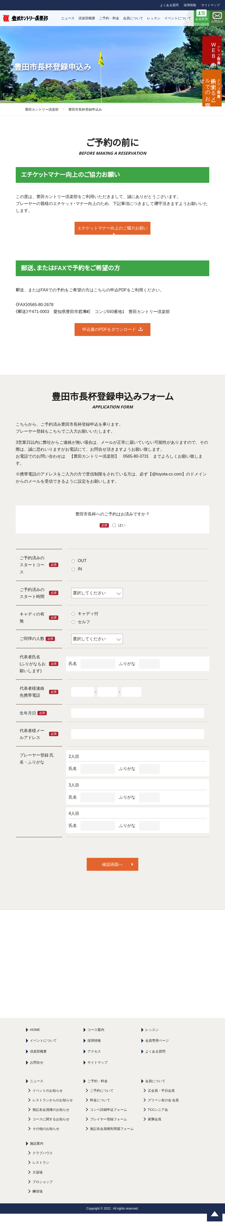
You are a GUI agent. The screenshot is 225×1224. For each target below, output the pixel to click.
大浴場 (38, 1183)
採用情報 (190, 5)
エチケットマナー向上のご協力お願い (109, 233)
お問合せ (36, 1073)
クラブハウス (43, 1163)
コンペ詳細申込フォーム (108, 1120)
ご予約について (102, 1101)
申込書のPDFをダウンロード (109, 340)
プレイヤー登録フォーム (108, 1129)
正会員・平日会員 (161, 1101)
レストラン (41, 1173)
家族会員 (154, 1129)
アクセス (94, 1062)
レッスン (152, 1040)
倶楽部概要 (38, 1062)
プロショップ (43, 1192)
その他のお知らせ (46, 1139)
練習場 (38, 1202)
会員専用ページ (157, 1051)
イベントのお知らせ (48, 1101)
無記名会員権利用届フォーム (112, 1139)
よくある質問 (169, 5)
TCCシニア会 (158, 1120)
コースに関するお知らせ (51, 1129)
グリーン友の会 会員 (163, 1110)
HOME (35, 1040)
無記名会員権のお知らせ (51, 1120)
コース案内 (95, 1040)
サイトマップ (210, 5)
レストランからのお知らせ (53, 1110)
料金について (100, 1110)
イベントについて (43, 1051)
